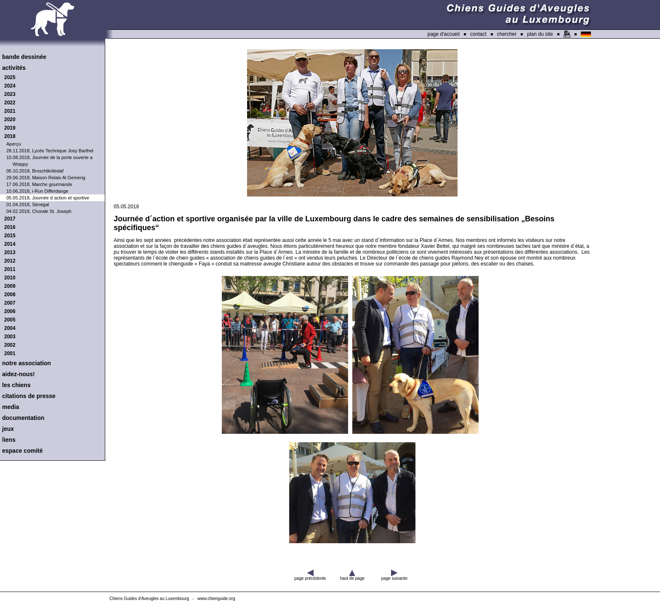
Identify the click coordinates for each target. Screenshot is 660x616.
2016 (10, 227)
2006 (10, 311)
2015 (10, 236)
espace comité (22, 450)
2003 (10, 337)
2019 (10, 128)
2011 (10, 269)
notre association (26, 363)
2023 (10, 94)
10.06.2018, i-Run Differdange (37, 191)
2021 (10, 111)
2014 (10, 244)
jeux (8, 428)
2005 (10, 320)
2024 (10, 86)
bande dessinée (24, 56)
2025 (10, 77)
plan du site (540, 34)
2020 (10, 119)
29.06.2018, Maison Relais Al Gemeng (45, 177)
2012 (10, 261)
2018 (10, 136)
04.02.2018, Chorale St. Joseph (39, 211)
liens (9, 439)
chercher (507, 34)
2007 (10, 303)
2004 (10, 328)
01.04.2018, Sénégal (27, 204)
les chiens (16, 385)
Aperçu (13, 143)
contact (478, 34)
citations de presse (29, 396)
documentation (23, 417)
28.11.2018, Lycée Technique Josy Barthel (49, 150)
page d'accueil (444, 34)
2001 (10, 353)
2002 (10, 345)
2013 (10, 252)
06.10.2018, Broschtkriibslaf (35, 170)
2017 (10, 219)
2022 (10, 103)
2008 (10, 294)
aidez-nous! (18, 374)
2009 (10, 286)
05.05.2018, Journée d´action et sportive (47, 197)
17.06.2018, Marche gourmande (39, 184)
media (10, 407)
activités (14, 67)
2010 (10, 278)
